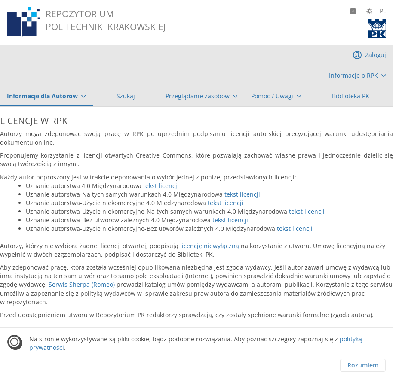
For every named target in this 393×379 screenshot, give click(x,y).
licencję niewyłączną (209, 246)
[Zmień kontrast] (369, 11)
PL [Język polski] (383, 11)
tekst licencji (161, 186)
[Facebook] (353, 11)
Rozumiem (362, 365)
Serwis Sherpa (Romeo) (82, 284)
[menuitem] (357, 75)
